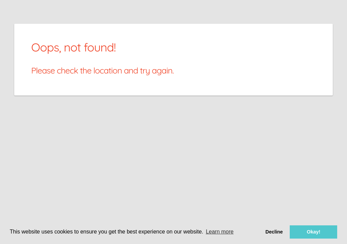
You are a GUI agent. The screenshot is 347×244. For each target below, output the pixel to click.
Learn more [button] (219, 232)
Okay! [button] (313, 232)
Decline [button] (274, 232)
